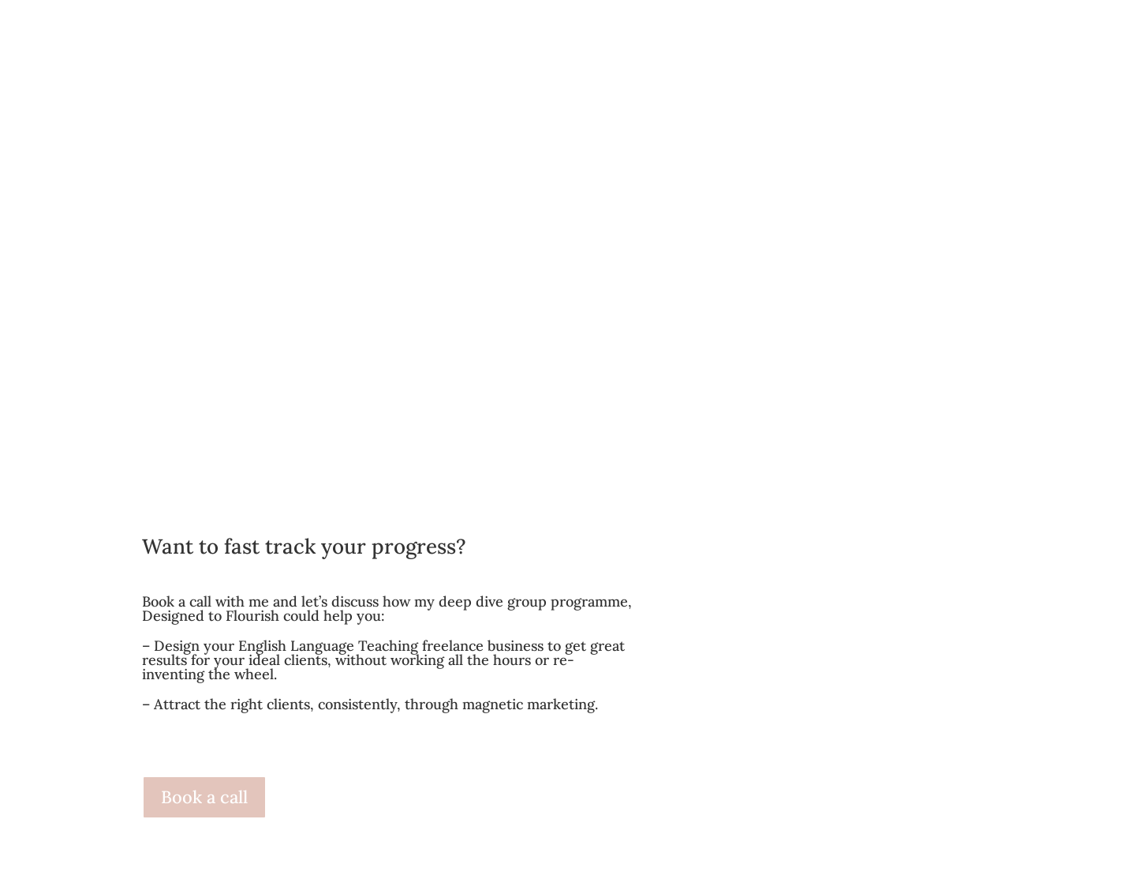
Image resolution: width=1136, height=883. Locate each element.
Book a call (204, 797)
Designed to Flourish (210, 616)
